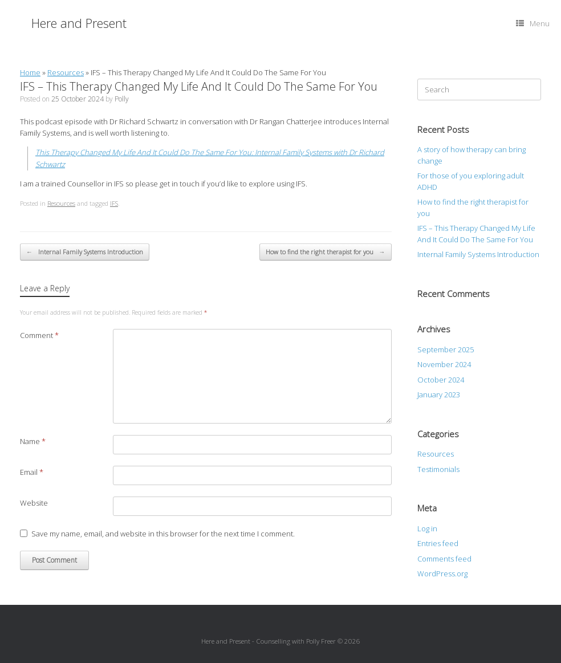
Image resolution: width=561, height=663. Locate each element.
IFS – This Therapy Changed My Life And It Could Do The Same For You (476, 234)
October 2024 (440, 380)
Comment (39, 335)
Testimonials (438, 469)
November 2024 (444, 364)
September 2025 (445, 349)
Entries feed (437, 543)
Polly (122, 99)
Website (34, 503)
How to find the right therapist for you (325, 252)
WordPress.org (442, 573)
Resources (65, 72)
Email (31, 472)
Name (33, 441)
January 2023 (438, 394)
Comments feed (444, 559)
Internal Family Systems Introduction (84, 252)
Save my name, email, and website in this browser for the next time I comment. (163, 533)
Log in (427, 528)
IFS (114, 203)
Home (30, 72)
